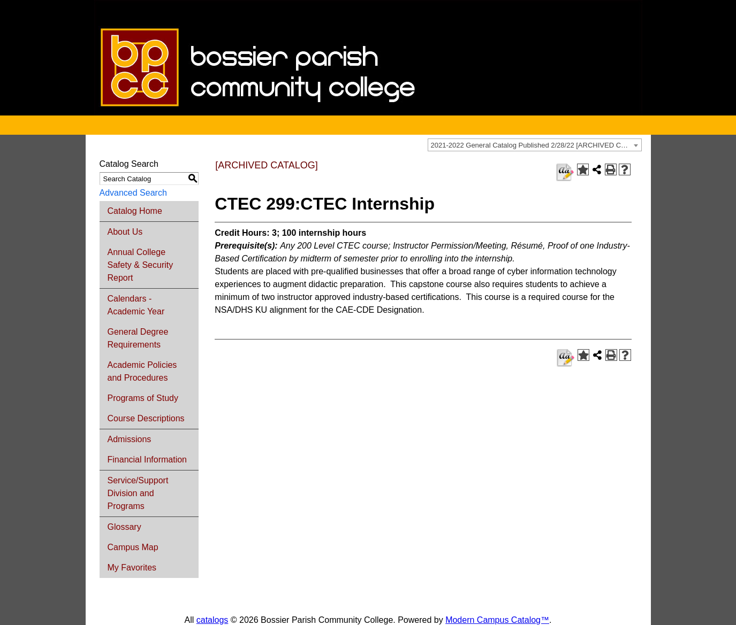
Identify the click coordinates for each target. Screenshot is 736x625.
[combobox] (535, 144)
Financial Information (147, 459)
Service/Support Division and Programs (138, 493)
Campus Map (133, 547)
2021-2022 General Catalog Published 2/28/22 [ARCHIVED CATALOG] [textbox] (536, 145)
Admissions (129, 439)
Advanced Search (133, 192)
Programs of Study (143, 398)
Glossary (124, 526)
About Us (125, 231)
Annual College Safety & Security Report (140, 265)
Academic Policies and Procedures (142, 371)
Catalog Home (135, 210)
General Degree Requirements (138, 338)
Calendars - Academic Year (136, 305)
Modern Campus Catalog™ (497, 619)
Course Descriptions (146, 418)
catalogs (212, 619)
